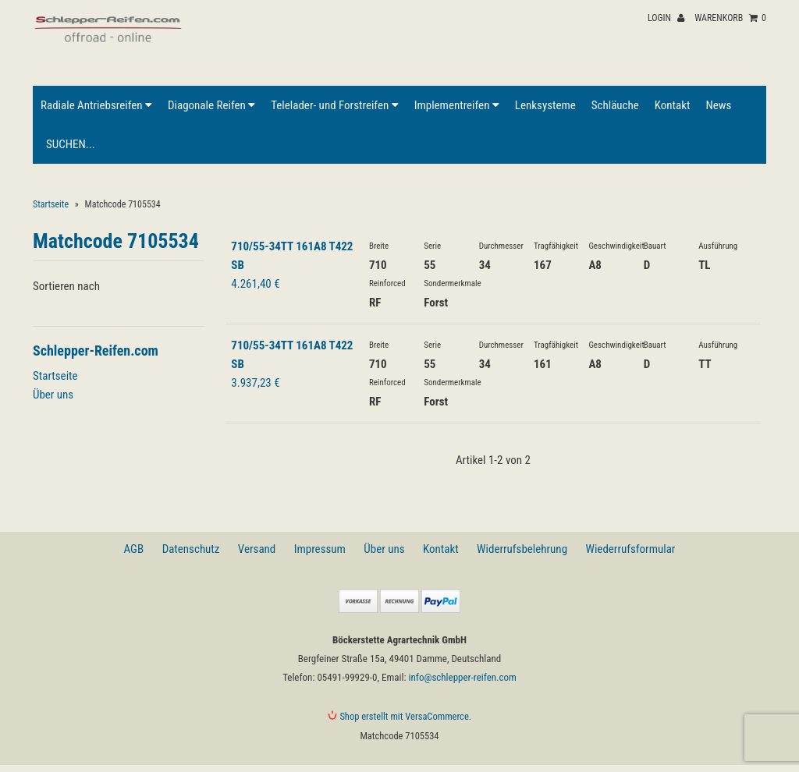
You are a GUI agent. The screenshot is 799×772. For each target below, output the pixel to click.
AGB (134, 549)
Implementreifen (456, 105)
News (718, 105)
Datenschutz (191, 549)
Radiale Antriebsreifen (96, 105)
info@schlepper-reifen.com (462, 677)
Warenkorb (730, 17)
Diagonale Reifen (211, 105)
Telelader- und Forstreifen (334, 105)
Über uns (53, 395)
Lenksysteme (545, 105)
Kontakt (673, 105)
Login (666, 17)
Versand (256, 549)
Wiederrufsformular (630, 549)
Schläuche (615, 105)
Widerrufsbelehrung (522, 549)
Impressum (320, 549)
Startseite (51, 204)
